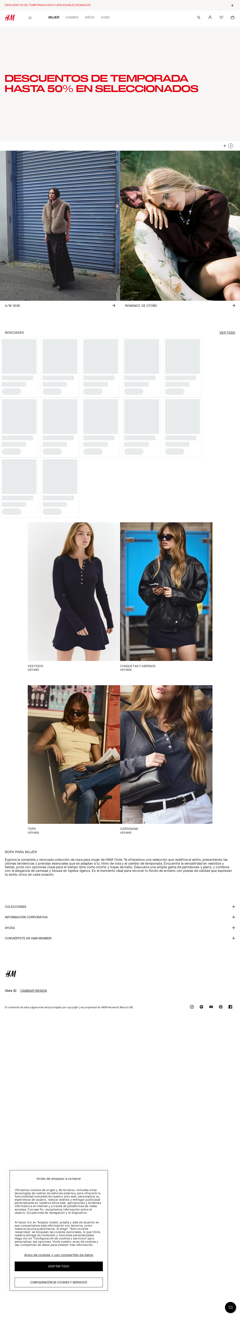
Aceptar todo (58, 1266)
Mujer (53, 17)
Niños (89, 17)
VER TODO (227, 332)
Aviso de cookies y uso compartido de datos (58, 1255)
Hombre (72, 17)
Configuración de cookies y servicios (58, 1282)
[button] (120, 84)
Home (105, 17)
